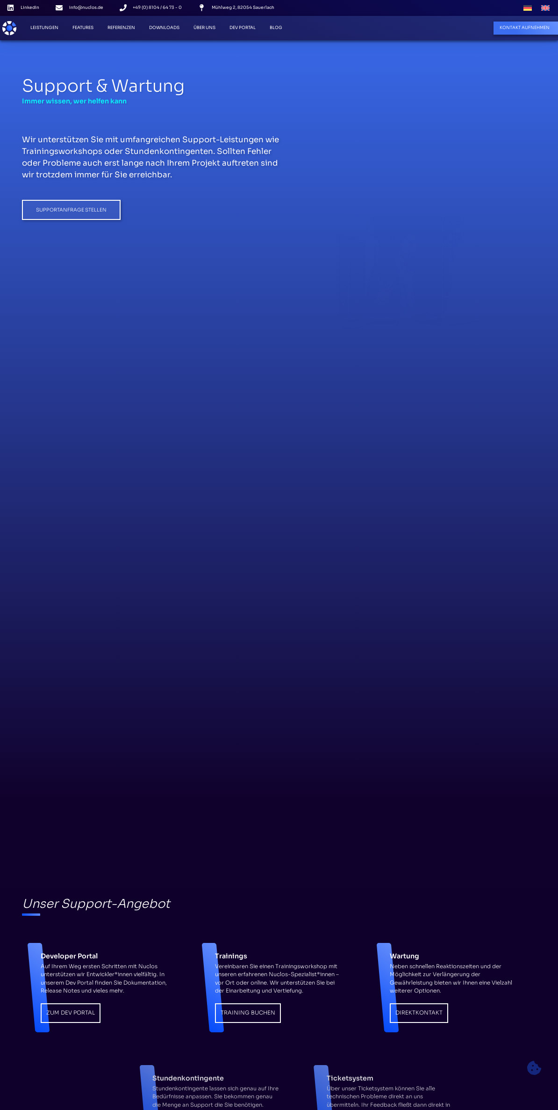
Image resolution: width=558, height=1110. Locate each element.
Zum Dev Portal (70, 1012)
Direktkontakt (419, 1012)
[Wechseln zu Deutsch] (528, 8)
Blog (276, 27)
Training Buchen (248, 1012)
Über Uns (204, 27)
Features (82, 27)
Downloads (164, 27)
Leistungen (44, 27)
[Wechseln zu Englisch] (545, 8)
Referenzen (121, 27)
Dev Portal (242, 27)
